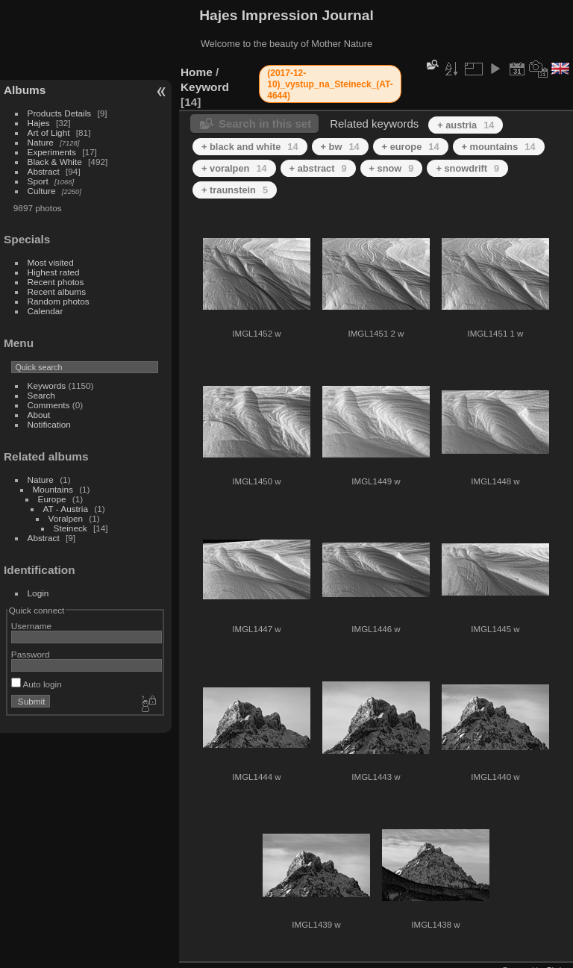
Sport (38, 181)
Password (30, 654)
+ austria (465, 125)
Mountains (53, 489)
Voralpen (65, 518)
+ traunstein (234, 190)
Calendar (45, 311)
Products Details (60, 113)
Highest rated (54, 272)
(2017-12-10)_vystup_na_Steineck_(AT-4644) (330, 84)
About (39, 414)
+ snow (391, 168)
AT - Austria (65, 508)
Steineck (70, 528)
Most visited (51, 262)
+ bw (340, 146)
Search (41, 395)
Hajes (39, 123)
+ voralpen (234, 168)
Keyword (205, 87)
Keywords (47, 385)
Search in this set (265, 123)
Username (31, 626)
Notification (49, 424)
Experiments (52, 152)
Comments (49, 405)
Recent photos (56, 282)
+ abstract (318, 168)
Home (197, 72)
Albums (25, 90)
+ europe (410, 146)
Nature (41, 142)
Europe (52, 499)
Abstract (44, 171)
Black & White (55, 161)
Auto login (36, 684)
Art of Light (49, 132)
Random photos (59, 301)
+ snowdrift (467, 168)
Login (38, 593)
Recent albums (57, 291)
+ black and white (249, 146)
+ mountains (499, 146)
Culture (42, 191)
